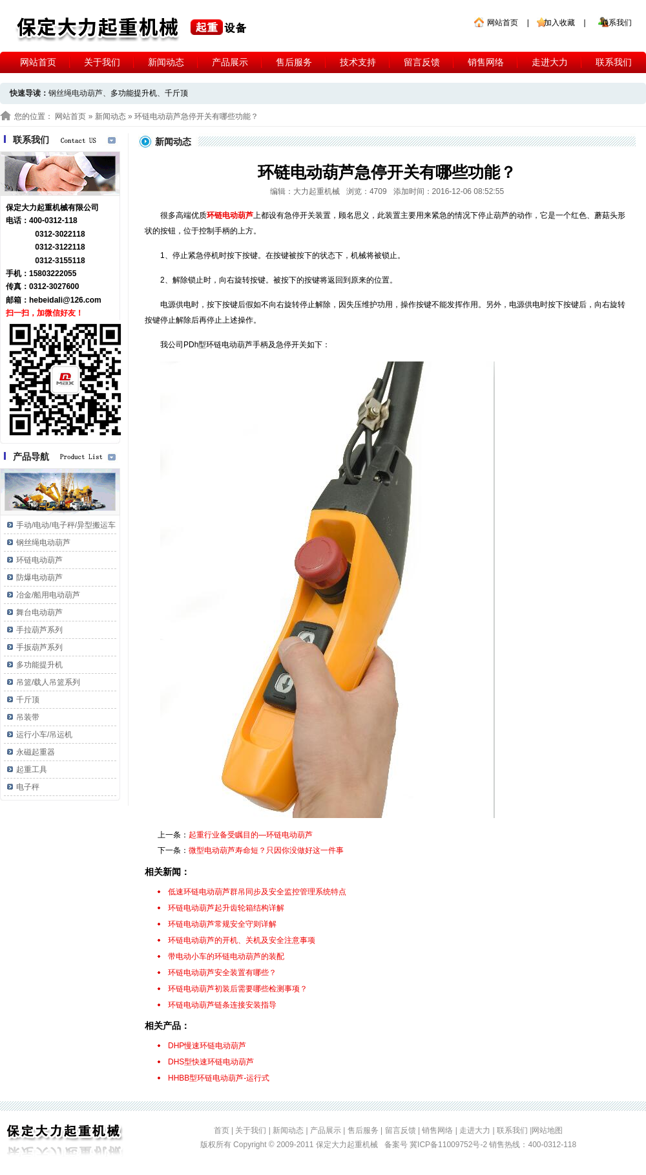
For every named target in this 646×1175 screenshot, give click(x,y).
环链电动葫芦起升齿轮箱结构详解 (226, 907)
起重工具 (31, 769)
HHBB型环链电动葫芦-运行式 (218, 1078)
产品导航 (31, 456)
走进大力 (550, 62)
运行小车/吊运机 (44, 734)
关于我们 (102, 62)
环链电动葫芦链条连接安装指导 (222, 1004)
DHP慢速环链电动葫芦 (207, 1045)
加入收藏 (559, 22)
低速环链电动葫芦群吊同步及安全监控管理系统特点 (257, 891)
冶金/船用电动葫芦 (48, 594)
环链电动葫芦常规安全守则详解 (222, 924)
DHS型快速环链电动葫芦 (211, 1061)
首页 (221, 1130)
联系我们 (616, 22)
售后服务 (294, 62)
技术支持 (358, 62)
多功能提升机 (133, 93)
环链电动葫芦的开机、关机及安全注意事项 (241, 940)
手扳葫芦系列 (39, 647)
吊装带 (27, 717)
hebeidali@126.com (65, 300)
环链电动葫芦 (39, 560)
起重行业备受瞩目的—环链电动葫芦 (251, 834)
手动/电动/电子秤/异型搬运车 (66, 525)
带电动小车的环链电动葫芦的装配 (226, 956)
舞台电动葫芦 (39, 612)
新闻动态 (166, 62)
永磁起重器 (35, 752)
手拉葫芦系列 (39, 629)
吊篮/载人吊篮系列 (48, 682)
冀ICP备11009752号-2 (449, 1144)
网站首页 (502, 22)
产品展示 (230, 62)
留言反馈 (422, 62)
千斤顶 (176, 93)
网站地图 (547, 1130)
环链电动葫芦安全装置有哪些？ (222, 972)
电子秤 (27, 787)
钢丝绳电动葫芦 (43, 542)
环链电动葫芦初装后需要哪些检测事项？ (237, 988)
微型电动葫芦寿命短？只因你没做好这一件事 (266, 850)
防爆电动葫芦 (39, 577)
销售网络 (486, 62)
